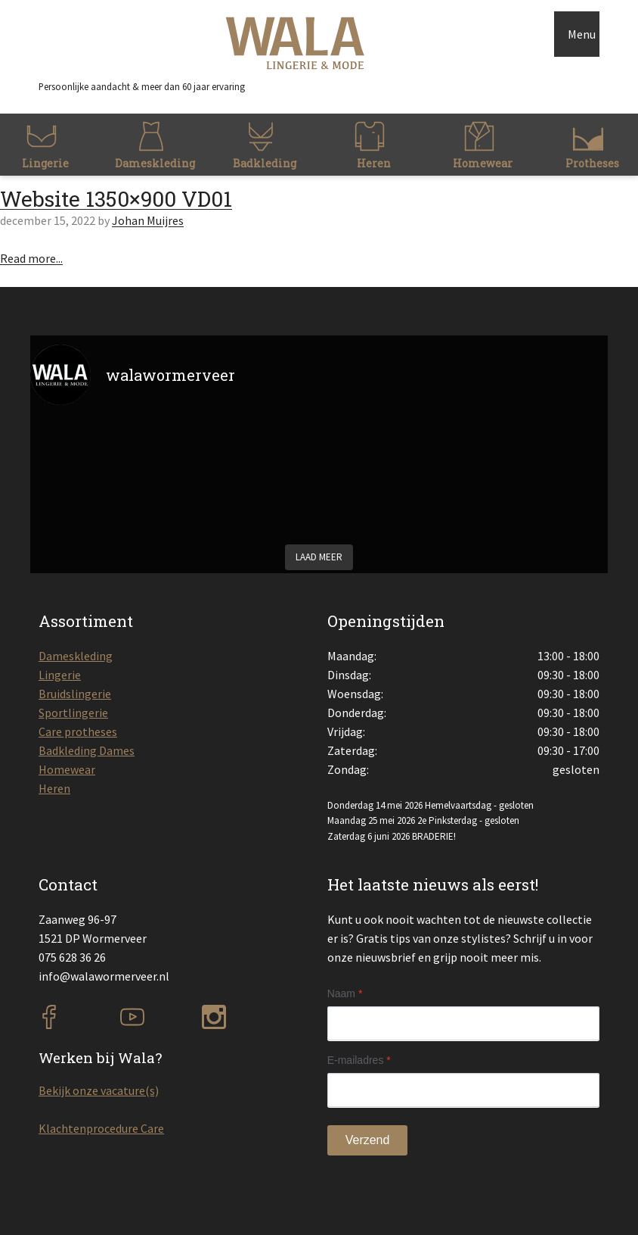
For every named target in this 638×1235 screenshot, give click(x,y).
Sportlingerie (73, 712)
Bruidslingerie (75, 693)
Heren (54, 788)
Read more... (31, 258)
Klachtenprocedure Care (101, 1128)
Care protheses (78, 731)
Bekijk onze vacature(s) (99, 1090)
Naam (345, 993)
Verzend (367, 1140)
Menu (582, 34)
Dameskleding (76, 655)
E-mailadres (359, 1060)
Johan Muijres (148, 220)
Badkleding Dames (87, 750)
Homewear (67, 769)
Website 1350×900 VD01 (116, 199)
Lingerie (60, 674)
